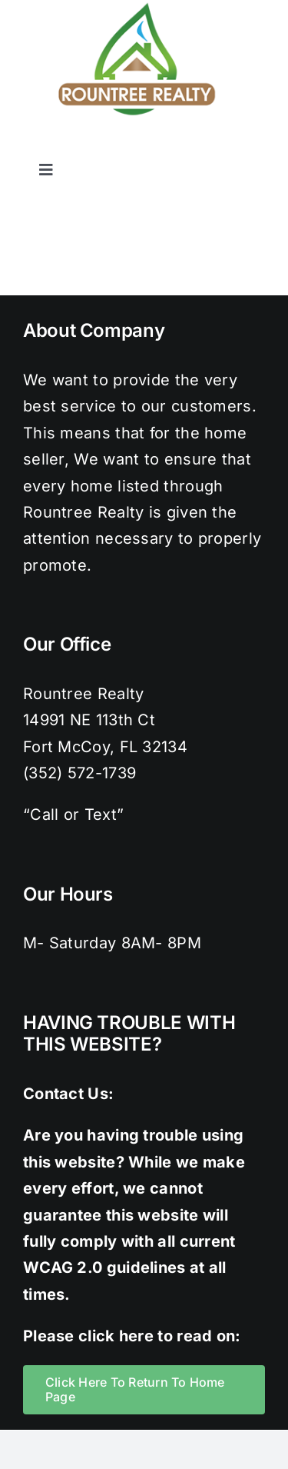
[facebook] (133, 145)
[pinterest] (225, 145)
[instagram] (195, 145)
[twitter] (164, 145)
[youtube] (257, 145)
